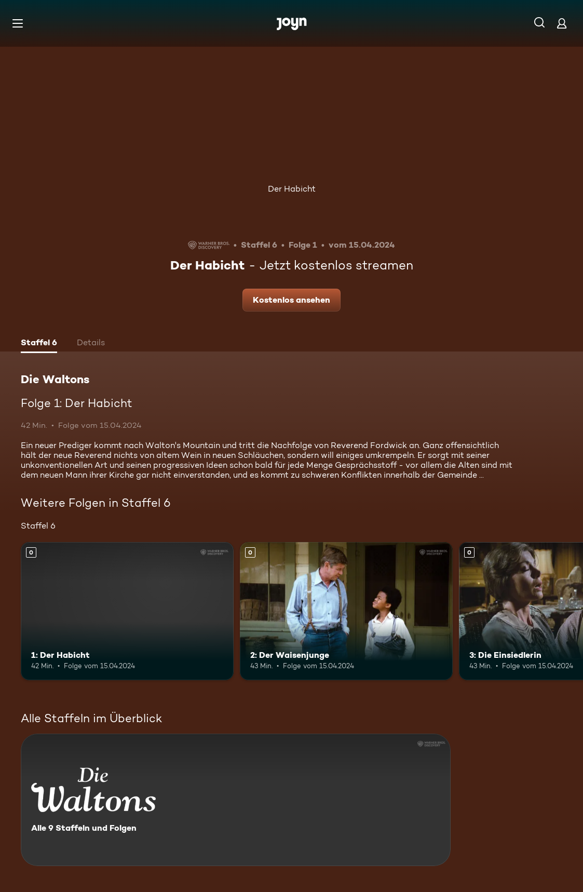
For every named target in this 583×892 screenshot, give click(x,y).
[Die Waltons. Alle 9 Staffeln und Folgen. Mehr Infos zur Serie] (236, 800)
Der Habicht (292, 189)
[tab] (39, 343)
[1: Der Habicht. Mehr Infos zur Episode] (127, 611)
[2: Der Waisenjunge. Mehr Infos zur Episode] (346, 611)
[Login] (561, 23)
